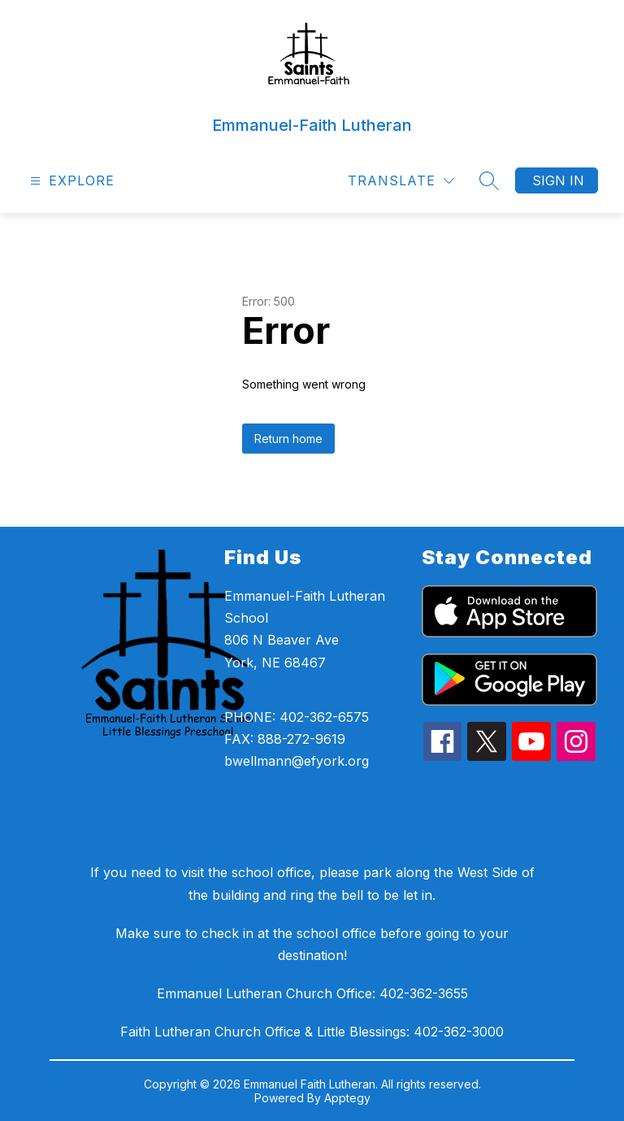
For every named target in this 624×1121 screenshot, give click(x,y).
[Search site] (489, 180)
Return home (288, 438)
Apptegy (347, 1098)
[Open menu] (70, 181)
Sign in (558, 180)
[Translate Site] (401, 181)
